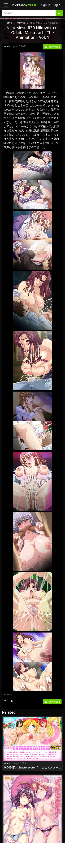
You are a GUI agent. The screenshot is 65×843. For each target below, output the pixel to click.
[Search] (29, 13)
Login (56, 5)
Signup (45, 5)
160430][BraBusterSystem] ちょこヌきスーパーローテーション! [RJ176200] (32, 767)
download (52, 46)
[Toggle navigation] (5, 5)
